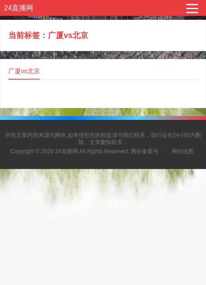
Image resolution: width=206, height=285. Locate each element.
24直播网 (18, 8)
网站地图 (183, 151)
